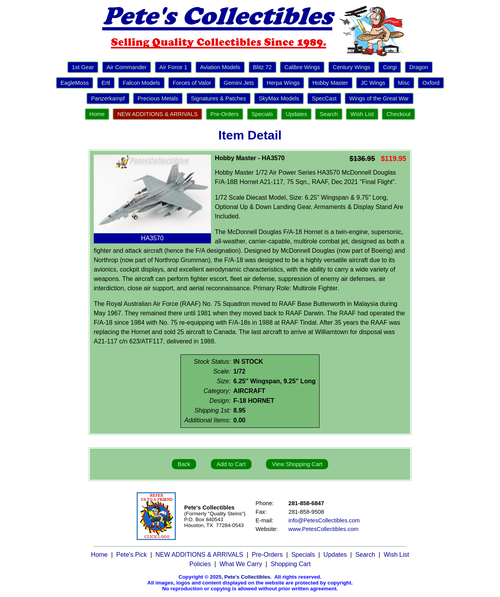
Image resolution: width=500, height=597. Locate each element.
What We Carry (241, 564)
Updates (296, 114)
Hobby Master (330, 83)
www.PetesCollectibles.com (323, 529)
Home (97, 114)
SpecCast (324, 98)
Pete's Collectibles (247, 577)
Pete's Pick (131, 554)
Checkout (398, 114)
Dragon (418, 67)
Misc (404, 83)
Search (329, 114)
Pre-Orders (225, 114)
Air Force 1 (173, 67)
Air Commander (127, 67)
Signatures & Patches (218, 98)
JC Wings (373, 83)
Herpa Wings (283, 83)
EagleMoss (75, 83)
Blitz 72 (262, 67)
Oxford (430, 83)
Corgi (389, 67)
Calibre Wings (302, 67)
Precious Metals (158, 98)
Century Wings (351, 67)
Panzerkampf (108, 98)
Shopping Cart (291, 564)
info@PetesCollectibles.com (324, 520)
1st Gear (83, 67)
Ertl (106, 83)
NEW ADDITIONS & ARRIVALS (157, 114)
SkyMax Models (279, 98)
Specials (262, 114)
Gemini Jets (239, 83)
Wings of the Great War (379, 98)
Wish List (361, 114)
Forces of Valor (192, 83)
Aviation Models (220, 67)
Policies (200, 564)
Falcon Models (141, 83)
